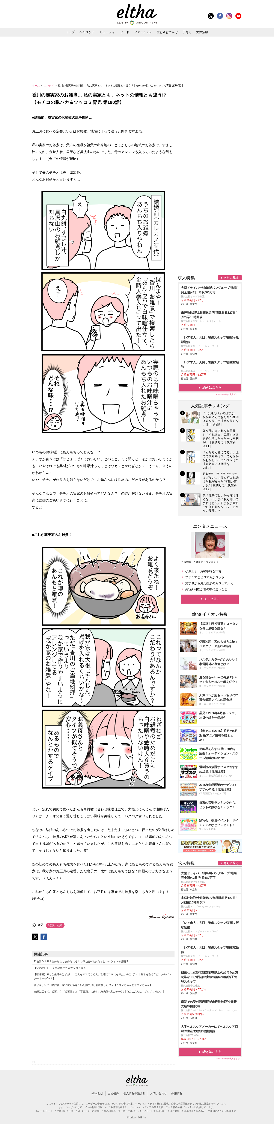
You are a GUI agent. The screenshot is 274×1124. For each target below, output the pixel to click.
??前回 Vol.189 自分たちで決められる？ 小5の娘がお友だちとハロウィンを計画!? (81, 961)
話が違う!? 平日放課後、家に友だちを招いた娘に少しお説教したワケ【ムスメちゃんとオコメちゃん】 (93, 985)
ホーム (36, 85)
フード (124, 32)
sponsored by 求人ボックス (229, 394)
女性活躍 (202, 32)
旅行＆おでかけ (167, 32)
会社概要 (113, 1093)
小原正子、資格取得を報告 (203, 571)
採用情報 (176, 1093)
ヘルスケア (87, 32)
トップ (70, 32)
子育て (186, 32)
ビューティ (107, 32)
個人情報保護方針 (134, 1093)
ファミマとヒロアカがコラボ (204, 577)
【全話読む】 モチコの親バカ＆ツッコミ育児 (60, 967)
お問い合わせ (158, 1093)
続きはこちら (212, 387)
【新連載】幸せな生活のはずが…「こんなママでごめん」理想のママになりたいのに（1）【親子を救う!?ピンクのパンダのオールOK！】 (102, 976)
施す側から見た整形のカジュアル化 (209, 583)
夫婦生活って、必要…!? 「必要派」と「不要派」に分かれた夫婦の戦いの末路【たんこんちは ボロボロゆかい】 (99, 991)
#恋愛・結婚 (55, 925)
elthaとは (97, 1093)
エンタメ (49, 85)
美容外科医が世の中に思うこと (206, 589)
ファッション (143, 32)
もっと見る (212, 599)
